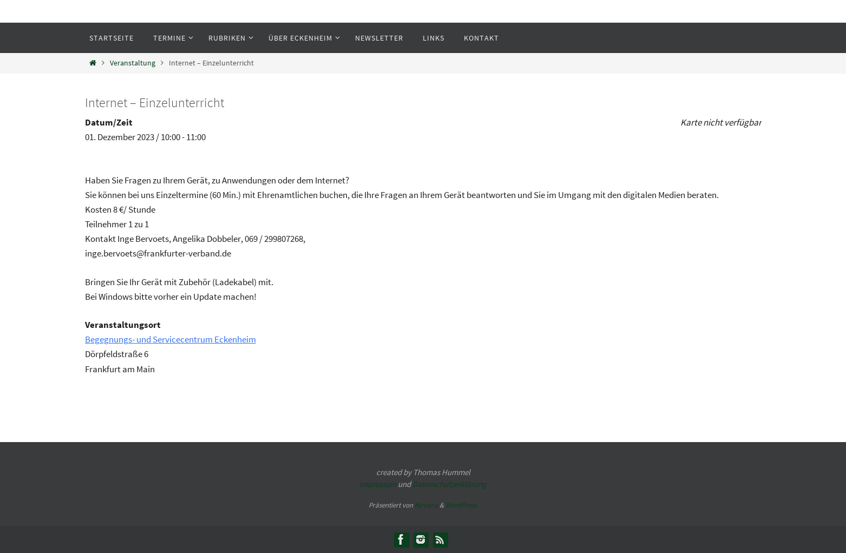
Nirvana (426, 505)
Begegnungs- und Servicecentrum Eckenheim (170, 339)
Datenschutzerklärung (449, 484)
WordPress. (461, 505)
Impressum (377, 484)
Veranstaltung (132, 63)
